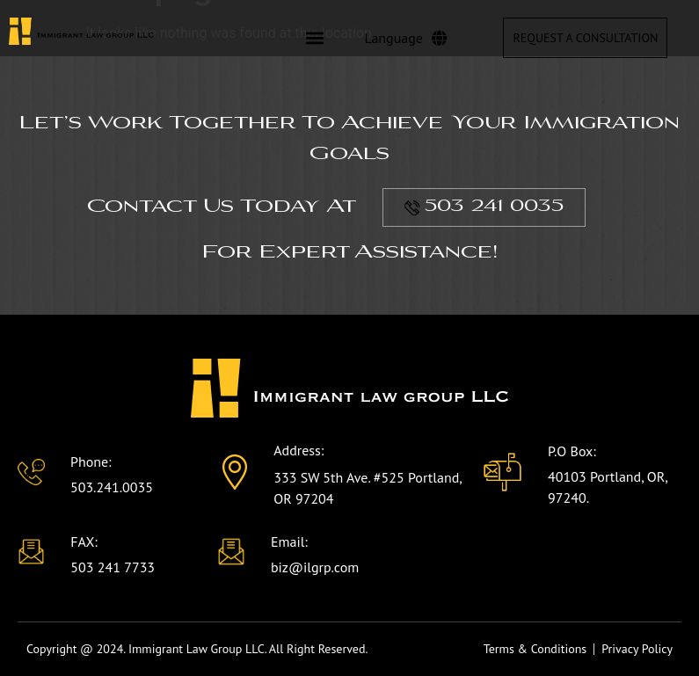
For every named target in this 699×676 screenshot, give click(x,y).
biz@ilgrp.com (315, 567)
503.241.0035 (111, 487)
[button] (314, 38)
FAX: (84, 541)
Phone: (91, 461)
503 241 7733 (112, 567)
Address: (298, 450)
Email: (289, 541)
